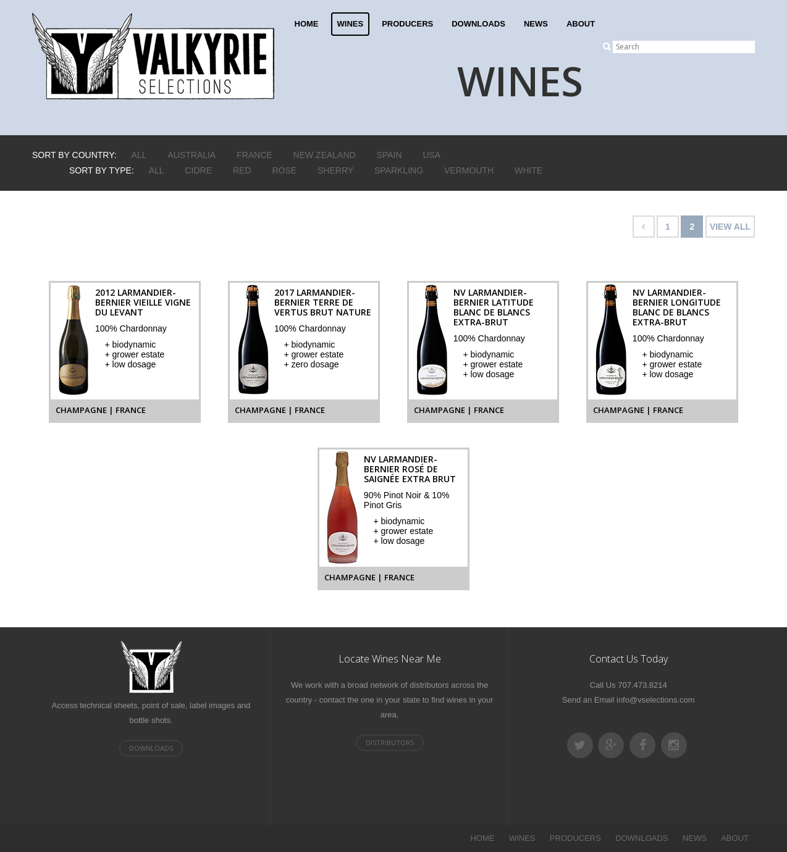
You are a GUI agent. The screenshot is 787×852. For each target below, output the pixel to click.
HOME (307, 23)
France (254, 155)
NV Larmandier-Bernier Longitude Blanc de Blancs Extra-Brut (677, 307)
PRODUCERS (407, 23)
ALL (139, 155)
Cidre (199, 170)
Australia (191, 155)
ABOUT (580, 23)
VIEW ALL (730, 227)
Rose (284, 170)
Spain (389, 155)
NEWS (536, 23)
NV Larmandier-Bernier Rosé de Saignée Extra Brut (410, 469)
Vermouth (469, 170)
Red (242, 170)
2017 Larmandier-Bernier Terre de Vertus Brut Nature (322, 302)
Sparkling (398, 170)
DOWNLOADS (478, 23)
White (528, 170)
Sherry (335, 170)
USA (431, 155)
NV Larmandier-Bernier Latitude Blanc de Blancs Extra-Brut (493, 307)
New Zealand (324, 155)
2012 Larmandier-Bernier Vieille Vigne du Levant (143, 302)
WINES (350, 23)
